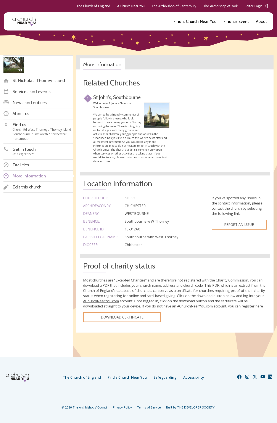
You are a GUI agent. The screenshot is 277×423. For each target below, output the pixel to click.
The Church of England (93, 6)
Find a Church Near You (194, 21)
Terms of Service (149, 407)
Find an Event (236, 21)
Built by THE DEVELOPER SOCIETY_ (191, 407)
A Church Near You (131, 6)
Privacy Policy (122, 407)
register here (252, 306)
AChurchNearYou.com (101, 301)
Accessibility (193, 377)
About (261, 21)
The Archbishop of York (220, 6)
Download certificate (122, 317)
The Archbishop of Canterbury (173, 6)
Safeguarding (165, 377)
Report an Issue (239, 224)
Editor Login (256, 6)
